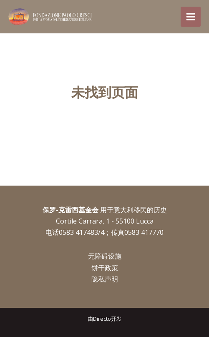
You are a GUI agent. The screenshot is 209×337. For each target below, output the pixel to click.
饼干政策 (104, 267)
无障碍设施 (104, 256)
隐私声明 (104, 279)
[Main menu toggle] (191, 17)
